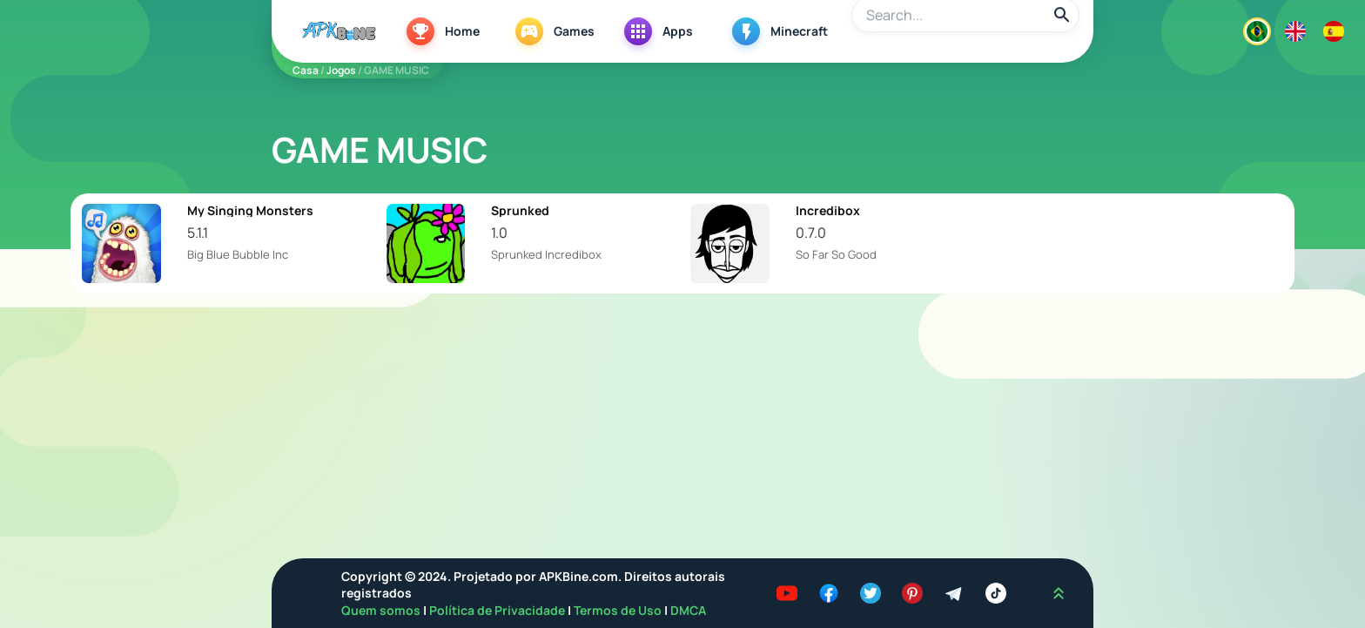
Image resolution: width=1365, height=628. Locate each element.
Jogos (341, 70)
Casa (305, 70)
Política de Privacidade (498, 610)
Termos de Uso (617, 610)
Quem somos (382, 610)
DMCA (688, 610)
